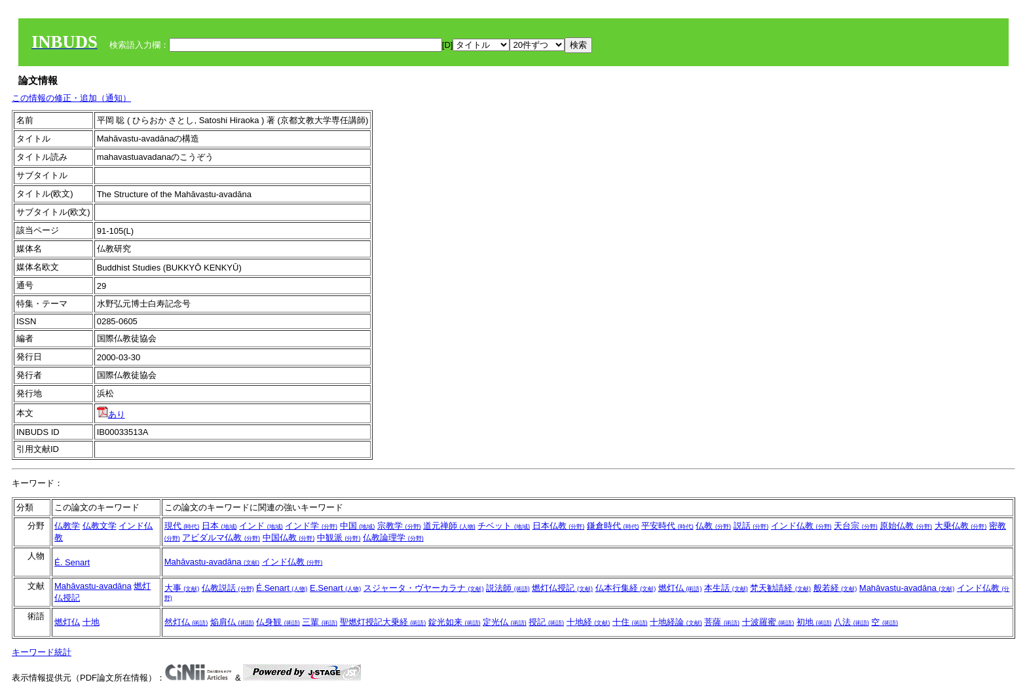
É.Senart (281, 588)
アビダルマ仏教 (221, 537)
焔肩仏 (232, 622)
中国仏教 (289, 537)
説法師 (508, 588)
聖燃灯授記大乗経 (383, 622)
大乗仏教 (961, 526)
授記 (546, 622)
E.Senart (335, 588)
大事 (182, 588)
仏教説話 (228, 588)
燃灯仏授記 (562, 588)
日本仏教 (558, 526)
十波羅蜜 (768, 622)
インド (261, 526)
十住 (630, 622)
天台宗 (856, 526)
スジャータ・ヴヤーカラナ (424, 588)
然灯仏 (186, 622)
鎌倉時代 (613, 526)
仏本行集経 (625, 588)
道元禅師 (449, 526)
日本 (219, 526)
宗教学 (399, 526)
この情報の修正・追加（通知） (71, 98)
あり (111, 414)
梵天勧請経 (780, 588)
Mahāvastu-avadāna (211, 562)
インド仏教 (801, 526)
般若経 (835, 588)
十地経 (588, 622)
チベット (503, 526)
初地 (814, 622)
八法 (851, 622)
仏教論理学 (393, 537)
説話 (751, 526)
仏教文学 (100, 526)
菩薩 (721, 622)
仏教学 (67, 526)
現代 (182, 526)
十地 (91, 622)
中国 (357, 526)
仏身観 (278, 622)
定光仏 (505, 622)
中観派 (339, 537)
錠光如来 (454, 622)
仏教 (713, 526)
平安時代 (667, 526)
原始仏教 (906, 526)
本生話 (726, 588)
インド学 (311, 526)
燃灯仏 (680, 588)
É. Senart (72, 562)
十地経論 (676, 622)
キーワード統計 (41, 652)
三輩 (319, 622)
